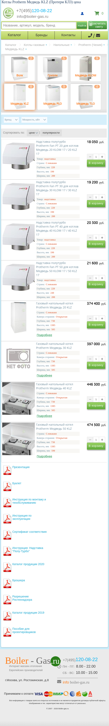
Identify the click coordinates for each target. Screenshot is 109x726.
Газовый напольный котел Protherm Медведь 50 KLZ (54, 427)
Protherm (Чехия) (90, 44)
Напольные (61, 44)
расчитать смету (99, 25)
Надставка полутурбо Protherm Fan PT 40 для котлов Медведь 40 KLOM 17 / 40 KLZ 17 (57, 228)
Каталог (10, 44)
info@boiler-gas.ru (32, 16)
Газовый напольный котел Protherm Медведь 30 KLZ (54, 346)
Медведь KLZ (14, 49)
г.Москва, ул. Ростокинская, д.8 (27, 680)
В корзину (96, 163)
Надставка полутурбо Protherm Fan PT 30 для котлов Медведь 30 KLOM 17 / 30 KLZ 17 (57, 188)
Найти (82, 25)
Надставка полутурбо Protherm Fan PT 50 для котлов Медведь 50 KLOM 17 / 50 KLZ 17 (57, 269)
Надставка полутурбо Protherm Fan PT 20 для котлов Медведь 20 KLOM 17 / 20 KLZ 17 (57, 148)
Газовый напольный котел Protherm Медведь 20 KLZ (54, 305)
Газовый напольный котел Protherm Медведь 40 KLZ (54, 386)
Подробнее (44, 335)
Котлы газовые (34, 44)
